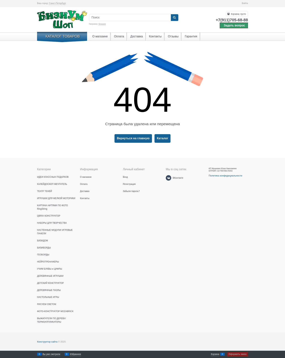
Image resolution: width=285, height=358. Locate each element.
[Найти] (174, 17)
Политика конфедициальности (225, 175)
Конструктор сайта (47, 341)
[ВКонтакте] (168, 178)
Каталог (162, 138)
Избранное (75, 354)
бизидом (102, 24)
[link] (57, 3)
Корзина (215, 354)
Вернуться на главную (133, 138)
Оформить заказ (237, 354)
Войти (245, 3)
